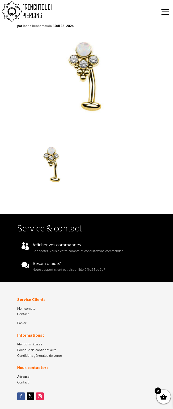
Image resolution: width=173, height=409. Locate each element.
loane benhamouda (37, 26)
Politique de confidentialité (37, 350)
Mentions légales (29, 344)
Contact (23, 314)
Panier (21, 323)
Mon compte (26, 308)
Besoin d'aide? (47, 263)
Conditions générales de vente (39, 355)
